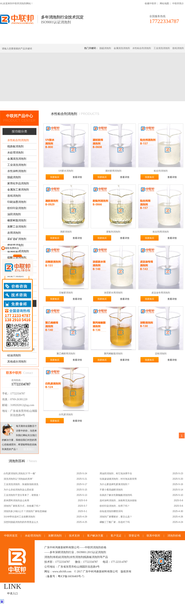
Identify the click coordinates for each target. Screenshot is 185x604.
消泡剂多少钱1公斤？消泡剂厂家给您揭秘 (25, 511)
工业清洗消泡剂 (162, 48)
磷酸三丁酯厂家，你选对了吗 (115, 522)
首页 (18, 105)
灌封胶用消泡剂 (113, 170)
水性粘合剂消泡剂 (141, 48)
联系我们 (29, 449)
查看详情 (77, 177)
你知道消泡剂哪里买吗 (111, 511)
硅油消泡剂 (14, 355)
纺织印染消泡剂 (16, 208)
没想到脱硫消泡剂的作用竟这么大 (21, 522)
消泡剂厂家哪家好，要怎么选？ (116, 516)
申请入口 (12, 593)
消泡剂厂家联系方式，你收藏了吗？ (22, 506)
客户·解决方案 (128, 39)
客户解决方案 (95, 535)
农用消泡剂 (14, 232)
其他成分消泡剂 (16, 361)
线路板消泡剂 (60, 39)
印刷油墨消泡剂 (16, 201)
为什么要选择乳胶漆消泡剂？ (115, 484)
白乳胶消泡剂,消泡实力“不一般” (20, 473)
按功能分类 (52, 105)
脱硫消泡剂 (105, 48)
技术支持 (74, 535)
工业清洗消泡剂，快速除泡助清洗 (21, 484)
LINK (12, 586)
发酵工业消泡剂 (16, 226)
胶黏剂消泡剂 (113, 231)
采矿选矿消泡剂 (16, 239)
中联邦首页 (14, 39)
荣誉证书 (134, 535)
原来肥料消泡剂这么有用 (16, 500)
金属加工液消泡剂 (18, 189)
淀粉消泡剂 (160, 353)
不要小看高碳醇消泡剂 (111, 489)
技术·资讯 (150, 39)
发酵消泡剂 (55, 535)
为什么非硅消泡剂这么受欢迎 (19, 489)
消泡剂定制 (105, 39)
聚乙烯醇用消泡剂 (66, 353)
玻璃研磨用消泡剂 (18, 251)
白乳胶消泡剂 (66, 414)
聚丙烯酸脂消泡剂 (113, 353)
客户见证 (116, 535)
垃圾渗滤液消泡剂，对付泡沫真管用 (118, 479)
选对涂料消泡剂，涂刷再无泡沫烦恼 (118, 500)
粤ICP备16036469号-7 (70, 576)
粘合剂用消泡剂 (161, 231)
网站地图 (164, 3)
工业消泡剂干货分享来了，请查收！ (22, 495)
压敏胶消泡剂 (66, 292)
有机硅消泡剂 (36, 39)
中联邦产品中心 (33, 105)
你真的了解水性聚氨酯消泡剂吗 (116, 495)
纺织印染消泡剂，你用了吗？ (115, 506)
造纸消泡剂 (178, 48)
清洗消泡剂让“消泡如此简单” (18, 479)
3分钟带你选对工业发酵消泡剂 (19, 516)
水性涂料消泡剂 (16, 171)
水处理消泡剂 (83, 39)
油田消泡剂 (14, 214)
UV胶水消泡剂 (66, 170)
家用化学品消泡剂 (18, 183)
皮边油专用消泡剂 (160, 292)
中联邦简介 (178, 3)
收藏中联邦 (150, 3)
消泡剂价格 (174, 535)
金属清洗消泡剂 (122, 48)
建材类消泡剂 (15, 245)
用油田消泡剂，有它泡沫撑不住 (116, 473)
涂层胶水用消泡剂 (113, 292)
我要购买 (54, 177)
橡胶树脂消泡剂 (16, 220)
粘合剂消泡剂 (161, 170)
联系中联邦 (169, 39)
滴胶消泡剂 (66, 231)
